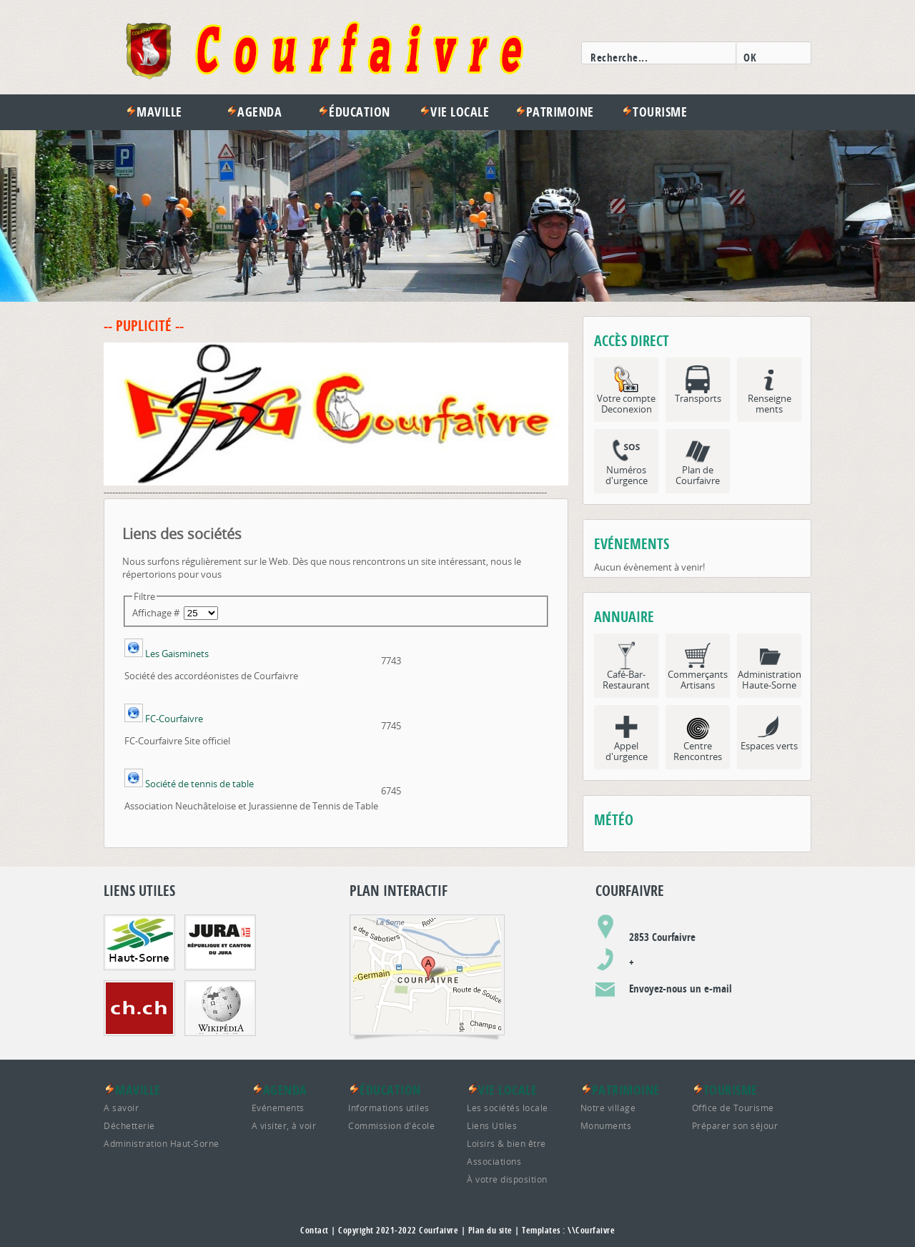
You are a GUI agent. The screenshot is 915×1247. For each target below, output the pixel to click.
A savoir (121, 1107)
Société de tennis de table (199, 783)
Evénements (278, 1107)
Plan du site (490, 1230)
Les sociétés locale (507, 1107)
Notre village (608, 1107)
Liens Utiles (492, 1125)
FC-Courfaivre (174, 718)
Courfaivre (438, 1230)
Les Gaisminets (177, 653)
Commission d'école (391, 1125)
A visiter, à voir (284, 1125)
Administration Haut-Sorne (161, 1143)
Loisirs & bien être (506, 1143)
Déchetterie (129, 1125)
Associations (494, 1161)
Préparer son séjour (735, 1125)
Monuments (606, 1125)
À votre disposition (507, 1179)
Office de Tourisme (733, 1107)
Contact (314, 1230)
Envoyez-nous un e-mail (680, 988)
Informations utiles (389, 1107)
